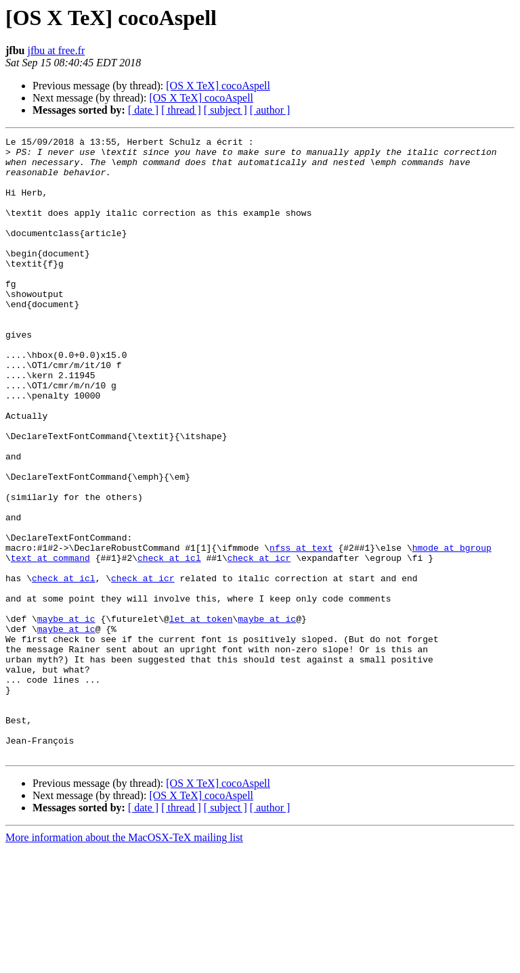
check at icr (259, 643)
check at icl (169, 643)
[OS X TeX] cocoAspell (218, 85)
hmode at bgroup (452, 631)
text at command (50, 643)
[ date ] (143, 110)
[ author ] (270, 110)
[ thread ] (181, 110)
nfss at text (301, 631)
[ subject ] (225, 110)
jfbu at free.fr (56, 50)
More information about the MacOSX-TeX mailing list (124, 961)
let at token (201, 716)
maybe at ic (66, 716)
